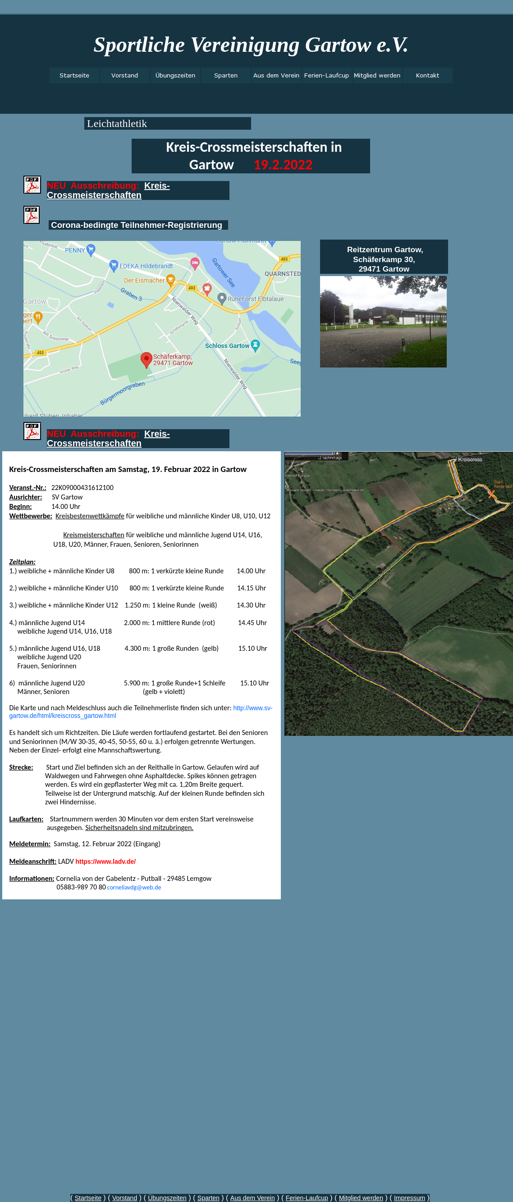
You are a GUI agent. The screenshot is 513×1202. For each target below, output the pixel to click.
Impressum (409, 1198)
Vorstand (124, 1198)
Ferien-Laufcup (307, 1198)
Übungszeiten (167, 1198)
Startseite (88, 1198)
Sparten (208, 1198)
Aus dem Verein (252, 1198)
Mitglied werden (361, 1198)
